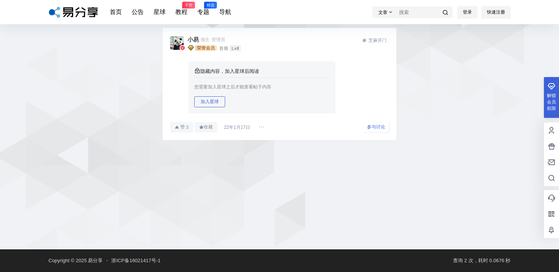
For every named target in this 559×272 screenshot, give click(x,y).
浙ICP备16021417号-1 (135, 260)
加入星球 (210, 101)
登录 (467, 12)
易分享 (95, 260)
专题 (203, 8)
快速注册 (496, 12)
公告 (138, 12)
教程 (181, 8)
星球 (160, 12)
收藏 (206, 127)
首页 (116, 12)
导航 (225, 12)
